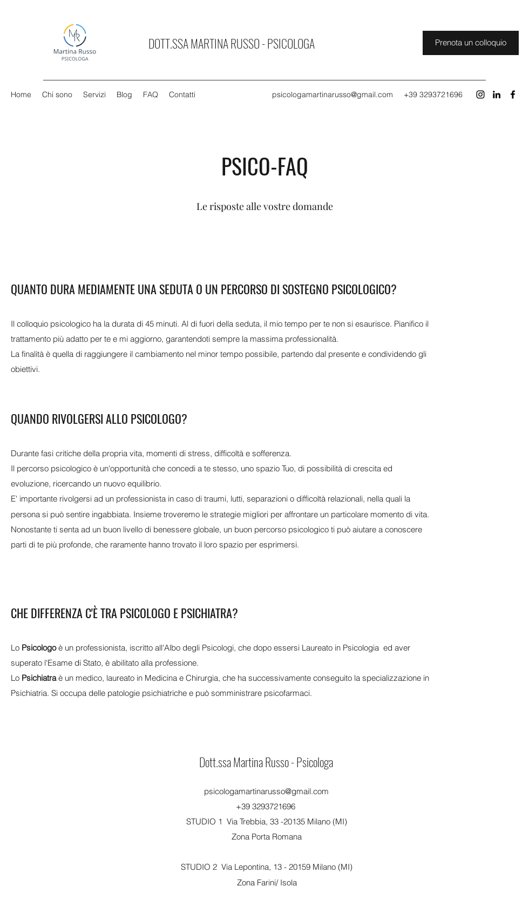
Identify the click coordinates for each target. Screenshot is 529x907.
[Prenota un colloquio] (471, 43)
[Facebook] (512, 94)
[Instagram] (480, 94)
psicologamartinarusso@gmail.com (332, 94)
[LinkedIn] (496, 94)
